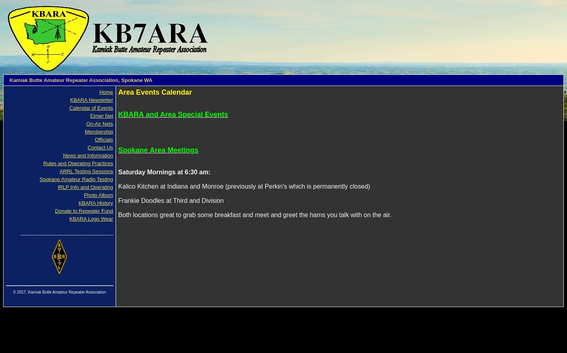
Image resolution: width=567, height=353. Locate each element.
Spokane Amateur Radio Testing (76, 179)
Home (106, 92)
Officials (104, 140)
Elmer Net (101, 116)
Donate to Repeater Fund (84, 211)
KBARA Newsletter (91, 100)
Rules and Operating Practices (78, 163)
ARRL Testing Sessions (86, 171)
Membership (99, 132)
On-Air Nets (99, 124)
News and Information (88, 155)
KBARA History (95, 203)
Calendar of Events (91, 108)
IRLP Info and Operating (85, 187)
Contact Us (100, 148)
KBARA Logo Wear (91, 219)
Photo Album (98, 195)
